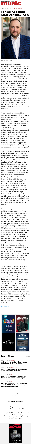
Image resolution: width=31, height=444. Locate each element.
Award (13, 382)
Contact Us (13, 409)
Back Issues (15, 396)
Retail (13, 360)
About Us (22, 409)
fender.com (5, 307)
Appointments (17, 8)
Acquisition (14, 367)
